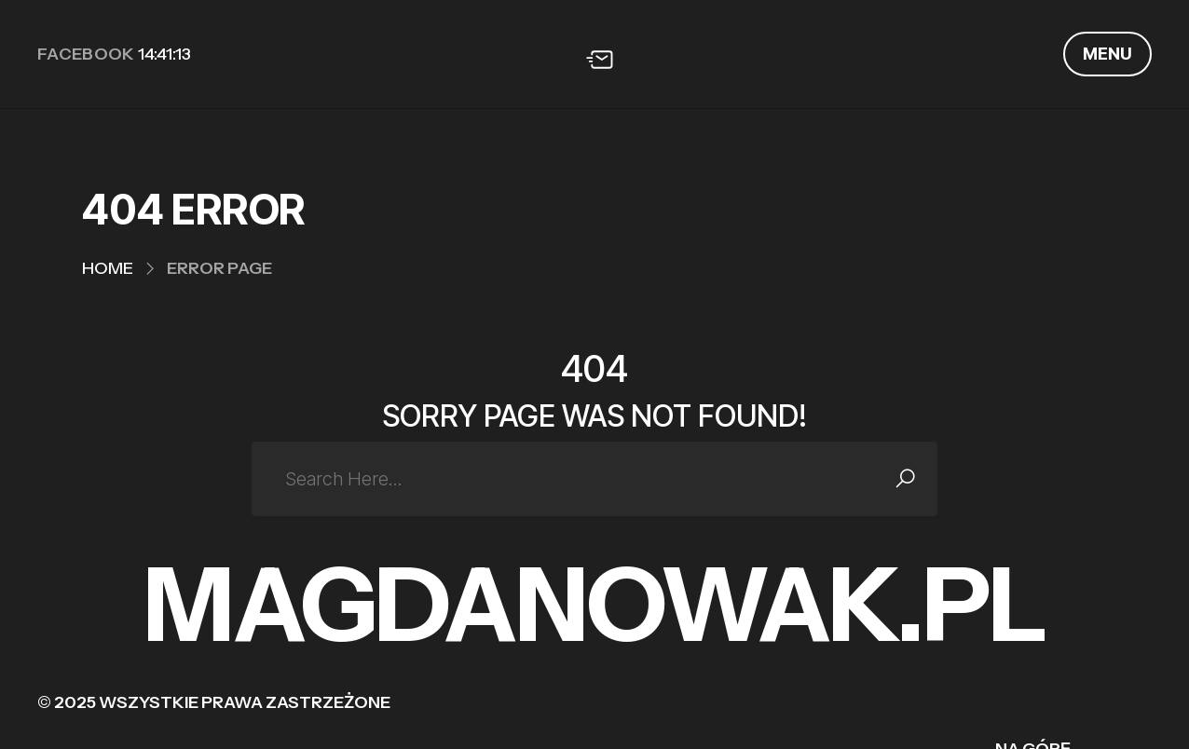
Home (107, 268)
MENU (1107, 53)
